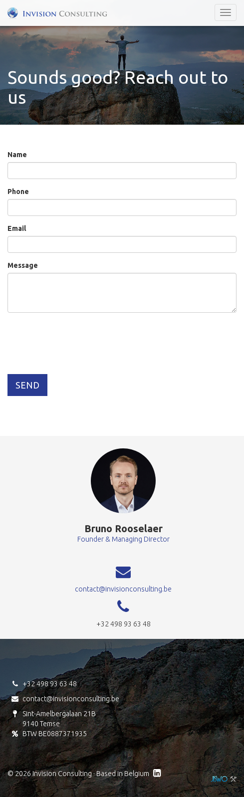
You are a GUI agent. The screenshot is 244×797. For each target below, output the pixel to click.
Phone (18, 192)
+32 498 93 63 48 (49, 684)
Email (16, 228)
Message (22, 265)
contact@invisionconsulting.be (123, 589)
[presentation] (83, 339)
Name (17, 155)
